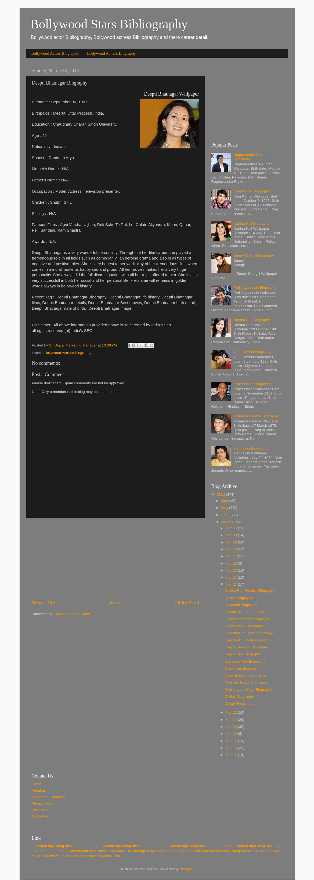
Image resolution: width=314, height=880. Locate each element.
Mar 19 (232, 734)
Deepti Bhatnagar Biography (247, 619)
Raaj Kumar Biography (251, 191)
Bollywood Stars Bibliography (109, 24)
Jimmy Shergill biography (253, 255)
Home (116, 602)
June (225, 501)
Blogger (186, 869)
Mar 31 (232, 528)
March (226, 522)
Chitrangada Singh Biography (248, 690)
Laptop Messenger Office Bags (255, 851)
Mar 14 (232, 755)
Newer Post (45, 602)
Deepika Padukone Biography (249, 633)
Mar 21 (232, 720)
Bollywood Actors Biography (55, 53)
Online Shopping (73, 856)
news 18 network (45, 856)
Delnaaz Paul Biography (244, 612)
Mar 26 (232, 563)
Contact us (40, 816)
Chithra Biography (239, 697)
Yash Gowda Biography (252, 352)
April (225, 515)
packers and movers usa (209, 851)
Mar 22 (232, 712)
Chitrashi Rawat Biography (246, 682)
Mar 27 (232, 556)
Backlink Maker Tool (104, 856)
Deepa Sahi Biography (243, 654)
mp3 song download (65, 851)
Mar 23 (232, 584)
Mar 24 (232, 577)
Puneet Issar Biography (252, 384)
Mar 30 (232, 535)
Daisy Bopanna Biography (245, 675)
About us (39, 790)
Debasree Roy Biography (245, 661)
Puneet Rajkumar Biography (256, 416)
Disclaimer (40, 810)
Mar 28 (232, 549)
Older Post (187, 602)
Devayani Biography (241, 605)
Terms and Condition (48, 797)
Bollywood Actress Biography (111, 53)
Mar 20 (232, 727)
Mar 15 (232, 748)
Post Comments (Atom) (72, 614)
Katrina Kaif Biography (251, 223)
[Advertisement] (115, 558)
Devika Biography (239, 598)
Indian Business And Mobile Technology (114, 851)
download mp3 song (48, 846)
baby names (157, 851)
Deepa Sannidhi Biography (246, 647)
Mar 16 (232, 741)
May (225, 508)
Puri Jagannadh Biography (254, 288)
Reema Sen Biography (251, 320)
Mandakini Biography (250, 448)
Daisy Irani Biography (242, 668)
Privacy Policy (43, 803)
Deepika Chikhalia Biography (248, 640)
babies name (178, 851)
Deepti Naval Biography (244, 626)
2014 (221, 494)
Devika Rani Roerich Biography (250, 591)
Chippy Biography (239, 704)
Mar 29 (232, 542)
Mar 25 (232, 570)
